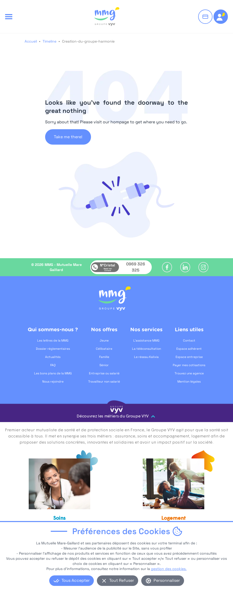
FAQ (53, 365)
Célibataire (104, 349)
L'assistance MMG (146, 340)
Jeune (104, 340)
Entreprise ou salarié (104, 373)
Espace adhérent (189, 349)
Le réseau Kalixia (146, 357)
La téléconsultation (146, 349)
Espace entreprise (189, 357)
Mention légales (189, 381)
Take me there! (68, 136)
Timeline (49, 41)
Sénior (104, 365)
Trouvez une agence (189, 373)
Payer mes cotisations (189, 365)
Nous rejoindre (53, 381)
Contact (189, 340)
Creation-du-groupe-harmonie (88, 41)
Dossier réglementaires (53, 349)
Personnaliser (162, 581)
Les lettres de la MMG (52, 340)
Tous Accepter (71, 581)
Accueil (31, 41)
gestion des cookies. (169, 568)
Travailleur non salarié (104, 381)
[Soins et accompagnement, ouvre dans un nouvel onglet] (59, 498)
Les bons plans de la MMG (53, 373)
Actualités (52, 357)
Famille (104, 357)
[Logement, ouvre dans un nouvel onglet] (173, 495)
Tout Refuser (117, 581)
